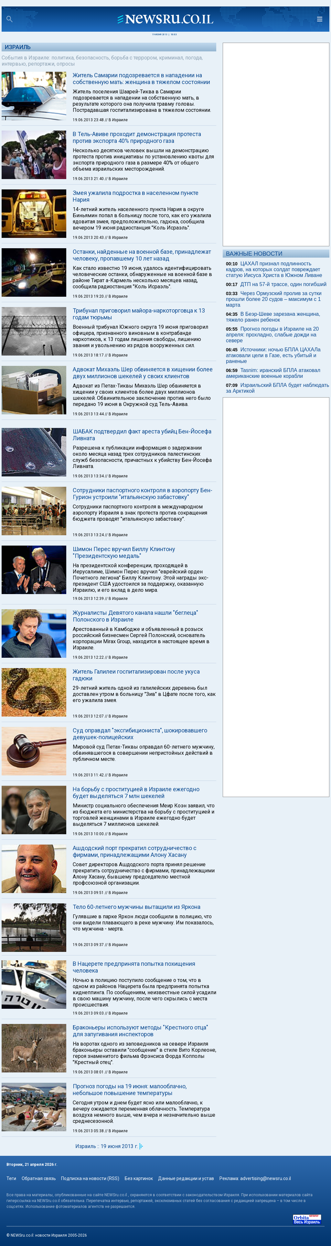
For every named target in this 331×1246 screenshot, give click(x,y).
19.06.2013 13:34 (89, 476)
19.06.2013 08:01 (89, 1072)
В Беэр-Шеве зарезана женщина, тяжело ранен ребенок (273, 317)
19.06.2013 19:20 (89, 296)
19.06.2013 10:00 (89, 834)
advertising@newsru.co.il (265, 1178)
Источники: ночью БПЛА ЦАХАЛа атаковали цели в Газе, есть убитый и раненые (273, 355)
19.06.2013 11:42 (89, 775)
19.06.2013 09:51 (89, 892)
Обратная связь (39, 1178)
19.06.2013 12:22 (89, 657)
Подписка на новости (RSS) (90, 1178)
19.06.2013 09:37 (89, 944)
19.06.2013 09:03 (89, 1013)
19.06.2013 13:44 (89, 414)
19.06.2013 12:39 (89, 598)
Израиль (18, 47)
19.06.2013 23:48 (89, 120)
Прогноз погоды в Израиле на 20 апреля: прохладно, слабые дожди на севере (272, 334)
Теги (11, 1178)
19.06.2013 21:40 (89, 178)
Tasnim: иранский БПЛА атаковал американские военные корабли (273, 373)
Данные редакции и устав (186, 1178)
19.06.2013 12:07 (89, 716)
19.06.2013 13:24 (89, 535)
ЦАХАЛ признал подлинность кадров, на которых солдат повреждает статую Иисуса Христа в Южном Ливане (274, 269)
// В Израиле (116, 120)
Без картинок (139, 1178)
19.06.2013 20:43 (89, 237)
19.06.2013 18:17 (89, 355)
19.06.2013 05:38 (89, 1131)
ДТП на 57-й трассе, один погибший (283, 284)
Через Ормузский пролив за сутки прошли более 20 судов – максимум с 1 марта (274, 299)
